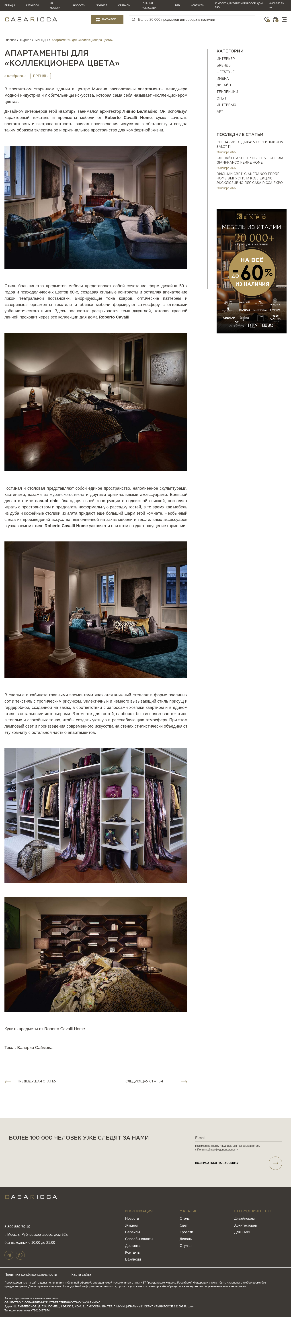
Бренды (9, 5)
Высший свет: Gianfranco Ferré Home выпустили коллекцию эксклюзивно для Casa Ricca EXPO (250, 178)
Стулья (185, 1246)
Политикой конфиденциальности (217, 1149)
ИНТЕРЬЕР (226, 59)
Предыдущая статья (36, 1081)
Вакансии (133, 1259)
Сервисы (124, 5)
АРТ (220, 111)
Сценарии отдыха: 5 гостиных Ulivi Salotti (250, 144)
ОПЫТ (222, 98)
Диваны (186, 1239)
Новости (79, 5)
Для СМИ (242, 1232)
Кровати (186, 1232)
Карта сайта (81, 1274)
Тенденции (227, 92)
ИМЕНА (223, 78)
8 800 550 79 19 (276, 5)
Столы (185, 1218)
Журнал (101, 5)
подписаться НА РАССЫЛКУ (238, 1163)
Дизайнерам (244, 1218)
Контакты (197, 5)
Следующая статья (144, 1081)
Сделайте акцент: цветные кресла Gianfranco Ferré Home (250, 160)
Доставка (133, 1246)
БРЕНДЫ (41, 40)
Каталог (109, 19)
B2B (177, 5)
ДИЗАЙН (224, 85)
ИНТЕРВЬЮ (226, 105)
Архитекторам (245, 1225)
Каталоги (32, 5)
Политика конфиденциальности (30, 1274)
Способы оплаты (139, 1239)
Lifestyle (226, 72)
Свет (184, 1225)
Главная (10, 40)
